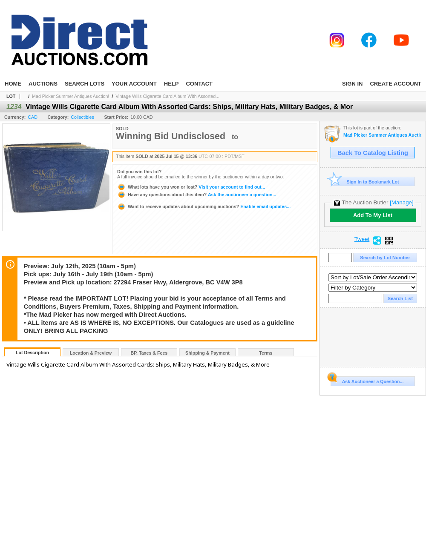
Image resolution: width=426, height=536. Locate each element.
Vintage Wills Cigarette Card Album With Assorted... (167, 96)
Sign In (352, 83)
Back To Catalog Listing (372, 152)
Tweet (362, 239)
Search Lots (84, 83)
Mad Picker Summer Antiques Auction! (70, 96)
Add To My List (372, 215)
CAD (32, 117)
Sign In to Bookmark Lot (365, 181)
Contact (199, 83)
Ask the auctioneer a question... (196, 194)
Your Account (134, 83)
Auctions (43, 83)
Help (171, 83)
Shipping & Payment (207, 352)
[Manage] (401, 202)
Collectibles (82, 117)
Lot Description (32, 352)
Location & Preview (91, 352)
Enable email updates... (204, 206)
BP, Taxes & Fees (149, 352)
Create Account (395, 83)
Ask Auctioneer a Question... (367, 380)
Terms (265, 352)
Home (13, 83)
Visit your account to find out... (191, 186)
